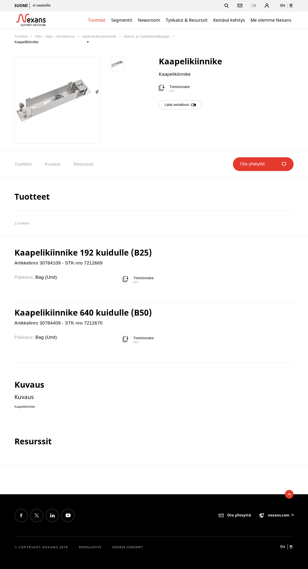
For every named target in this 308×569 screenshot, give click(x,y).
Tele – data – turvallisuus (55, 36)
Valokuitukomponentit (99, 36)
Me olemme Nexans (270, 20)
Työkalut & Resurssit (187, 20)
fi (291, 5)
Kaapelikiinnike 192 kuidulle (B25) (83, 252)
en (282, 5)
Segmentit (121, 20)
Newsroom (149, 20)
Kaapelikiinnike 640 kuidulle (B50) (83, 312)
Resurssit (84, 164)
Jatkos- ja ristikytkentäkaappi (146, 36)
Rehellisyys (90, 547)
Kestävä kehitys (229, 20)
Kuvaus (53, 164)
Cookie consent (127, 547)
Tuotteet (97, 20)
